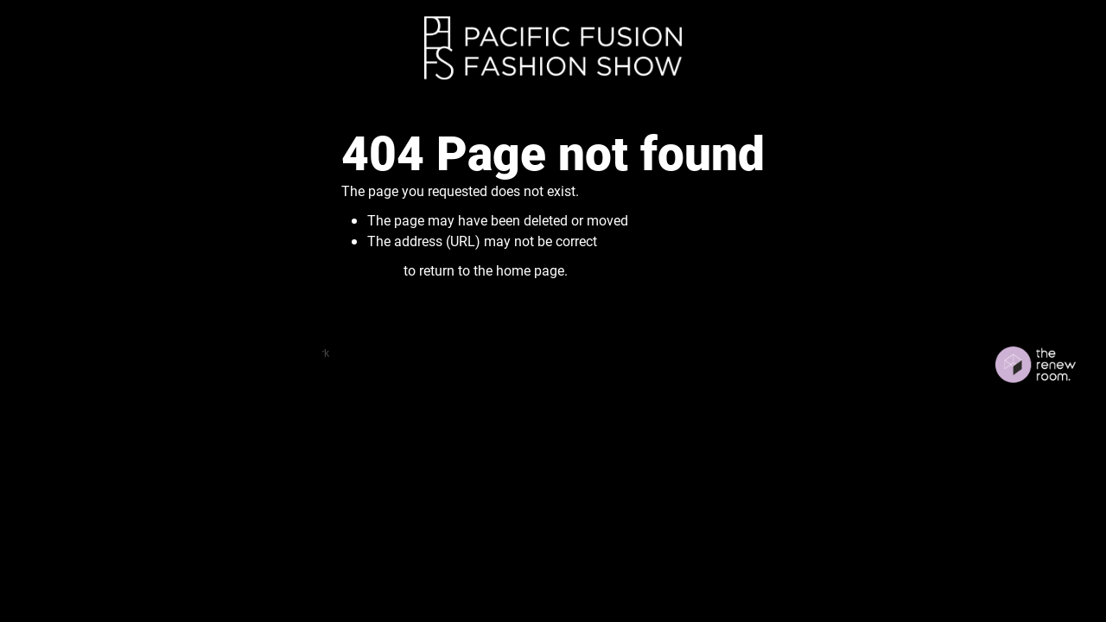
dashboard (146, 352)
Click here (370, 270)
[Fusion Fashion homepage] (552, 47)
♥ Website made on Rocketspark (254, 352)
